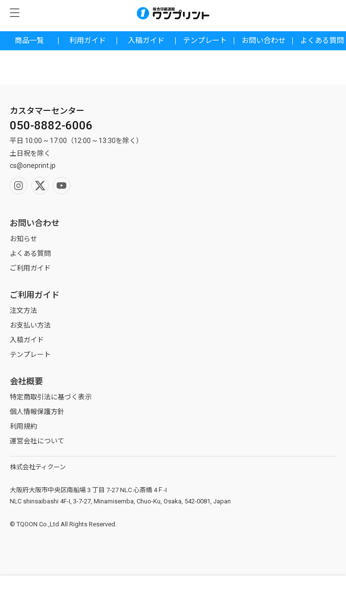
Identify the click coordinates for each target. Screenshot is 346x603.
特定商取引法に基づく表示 (51, 397)
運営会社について (37, 441)
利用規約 (23, 426)
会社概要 (26, 381)
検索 (43, 589)
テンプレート (205, 40)
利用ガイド (87, 40)
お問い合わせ (263, 40)
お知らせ (23, 239)
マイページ (129, 589)
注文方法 (23, 310)
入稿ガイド (146, 40)
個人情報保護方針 (37, 412)
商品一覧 (29, 40)
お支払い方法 (30, 325)
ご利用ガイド (30, 268)
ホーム (216, 589)
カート (303, 589)
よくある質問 (30, 253)
